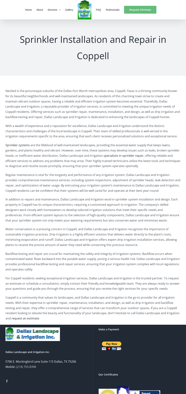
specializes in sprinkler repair (123, 156)
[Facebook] (6, 381)
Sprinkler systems (17, 145)
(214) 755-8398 (26, 367)
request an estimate (25, 318)
